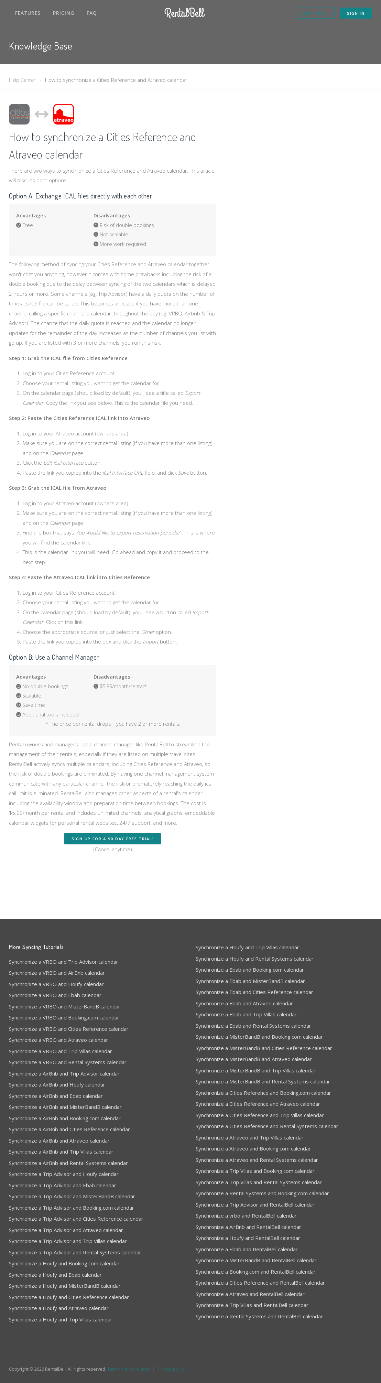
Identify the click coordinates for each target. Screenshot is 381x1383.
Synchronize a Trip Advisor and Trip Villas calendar (68, 1233)
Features (28, 13)
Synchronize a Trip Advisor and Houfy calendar (64, 1166)
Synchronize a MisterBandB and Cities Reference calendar (264, 1040)
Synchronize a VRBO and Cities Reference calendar (69, 1021)
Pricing (63, 13)
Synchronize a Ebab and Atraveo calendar (244, 996)
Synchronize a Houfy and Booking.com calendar (64, 1256)
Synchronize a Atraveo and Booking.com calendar (253, 1141)
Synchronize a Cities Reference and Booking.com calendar (263, 1085)
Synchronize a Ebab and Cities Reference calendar (254, 984)
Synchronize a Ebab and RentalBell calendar (247, 1242)
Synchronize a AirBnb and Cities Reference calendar (69, 1122)
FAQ (92, 13)
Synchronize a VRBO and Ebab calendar (55, 987)
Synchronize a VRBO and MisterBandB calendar (64, 999)
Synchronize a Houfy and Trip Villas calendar (60, 1312)
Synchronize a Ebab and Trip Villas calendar (246, 1007)
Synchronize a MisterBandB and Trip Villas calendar (256, 1063)
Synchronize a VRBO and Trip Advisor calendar (63, 954)
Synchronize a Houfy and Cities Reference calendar (69, 1289)
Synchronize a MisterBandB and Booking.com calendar (259, 1029)
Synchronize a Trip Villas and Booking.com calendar (255, 1163)
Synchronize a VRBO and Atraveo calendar (58, 1032)
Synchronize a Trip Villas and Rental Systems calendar (259, 1174)
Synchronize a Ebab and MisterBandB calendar (250, 973)
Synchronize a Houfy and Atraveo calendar (59, 1300)
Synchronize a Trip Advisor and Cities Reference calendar (76, 1211)
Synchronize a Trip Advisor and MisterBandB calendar (72, 1189)
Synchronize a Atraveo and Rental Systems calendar (257, 1152)
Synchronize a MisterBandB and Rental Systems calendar (263, 1074)
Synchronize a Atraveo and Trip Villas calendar (250, 1130)
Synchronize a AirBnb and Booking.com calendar (65, 1111)
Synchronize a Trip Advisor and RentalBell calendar (255, 1197)
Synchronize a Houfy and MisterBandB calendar (65, 1278)
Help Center (23, 79)
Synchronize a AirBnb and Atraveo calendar (59, 1133)
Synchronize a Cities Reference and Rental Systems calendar (267, 1118)
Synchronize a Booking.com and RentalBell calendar (256, 1264)
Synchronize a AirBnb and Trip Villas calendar (61, 1144)
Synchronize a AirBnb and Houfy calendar (57, 1077)
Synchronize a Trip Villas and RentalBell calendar (252, 1297)
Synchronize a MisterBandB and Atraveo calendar (254, 1051)
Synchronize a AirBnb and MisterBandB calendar (65, 1099)
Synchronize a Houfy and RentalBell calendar (248, 1230)
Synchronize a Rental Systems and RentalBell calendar (259, 1309)
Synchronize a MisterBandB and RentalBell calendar (256, 1253)
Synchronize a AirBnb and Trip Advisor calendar (64, 1066)
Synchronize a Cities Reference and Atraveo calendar (258, 1096)
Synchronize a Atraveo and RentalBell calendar (250, 1286)
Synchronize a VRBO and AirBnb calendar (57, 965)
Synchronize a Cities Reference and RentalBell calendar (260, 1275)
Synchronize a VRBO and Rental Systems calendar (68, 1054)
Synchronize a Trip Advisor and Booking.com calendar (71, 1200)
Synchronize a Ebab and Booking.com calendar (250, 962)
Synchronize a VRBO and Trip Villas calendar (60, 1043)
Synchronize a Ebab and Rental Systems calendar (253, 1018)
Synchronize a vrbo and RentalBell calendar (246, 1208)
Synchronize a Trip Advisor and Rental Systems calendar (75, 1245)
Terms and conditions (129, 1362)
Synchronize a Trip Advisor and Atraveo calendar (66, 1222)
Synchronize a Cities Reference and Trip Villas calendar (260, 1107)
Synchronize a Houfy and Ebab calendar (55, 1267)
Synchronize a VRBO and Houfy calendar (56, 976)
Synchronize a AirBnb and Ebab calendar (56, 1088)
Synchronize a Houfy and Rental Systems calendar (255, 951)
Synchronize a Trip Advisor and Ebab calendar (62, 1178)
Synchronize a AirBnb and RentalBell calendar (248, 1219)
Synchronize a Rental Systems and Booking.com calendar (262, 1185)
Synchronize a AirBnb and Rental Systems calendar (68, 1155)
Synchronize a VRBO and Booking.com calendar (64, 1010)
